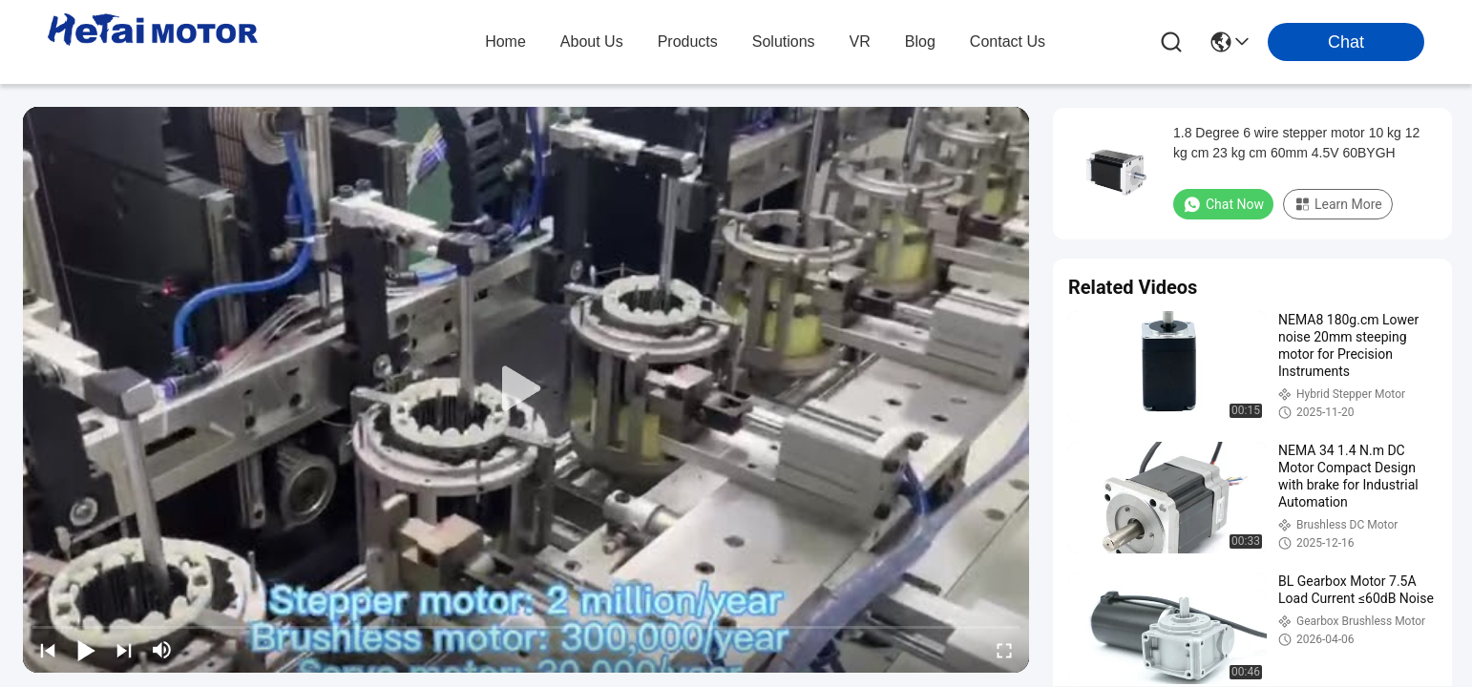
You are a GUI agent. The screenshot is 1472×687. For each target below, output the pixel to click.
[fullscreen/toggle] (1004, 649)
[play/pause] (86, 649)
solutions (783, 41)
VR (860, 41)
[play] (526, 389)
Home (505, 41)
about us (591, 41)
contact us (1007, 41)
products (688, 41)
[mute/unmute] (162, 649)
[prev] (48, 649)
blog (920, 41)
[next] (124, 649)
